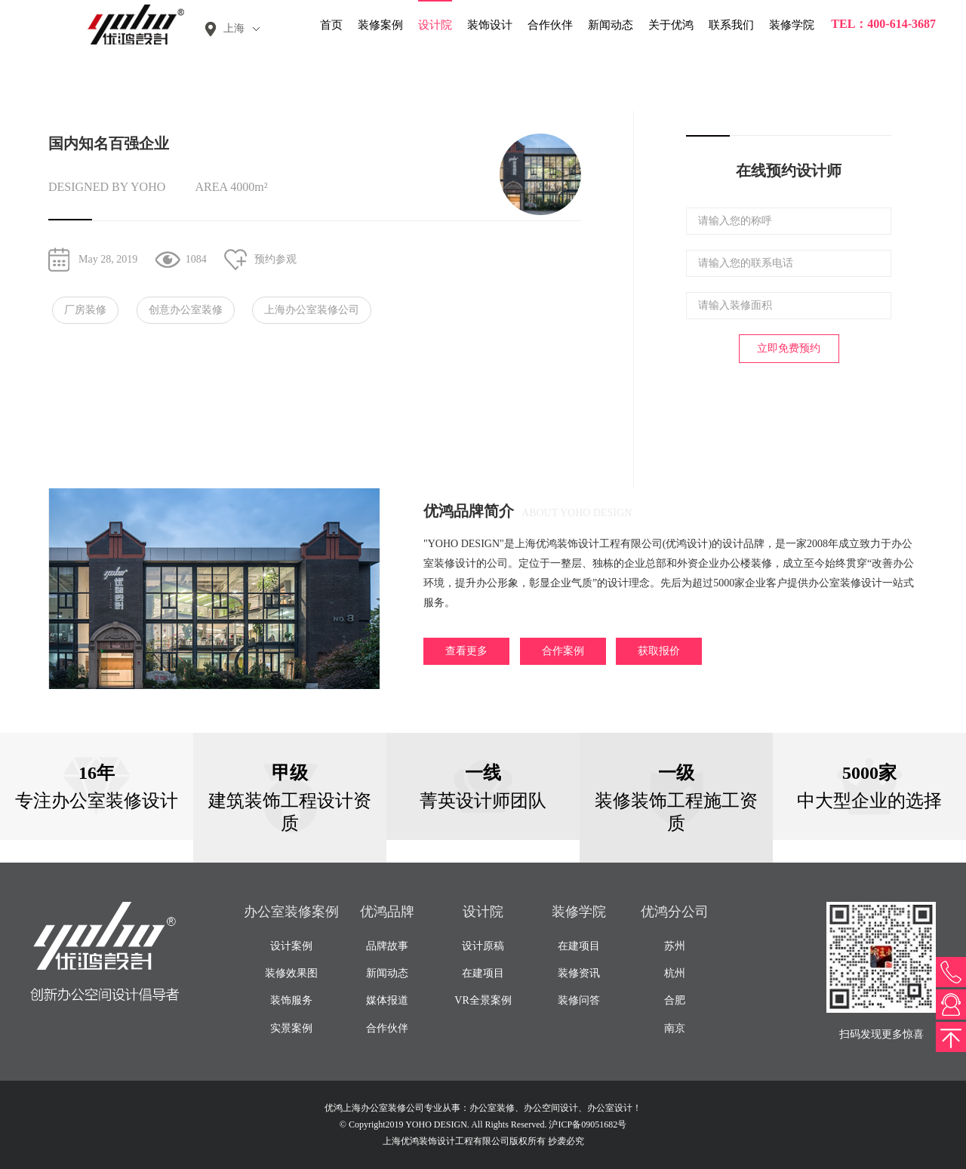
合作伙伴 (550, 25)
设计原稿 (483, 946)
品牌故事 (387, 946)
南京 (674, 1028)
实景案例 (291, 1028)
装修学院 (791, 25)
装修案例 (380, 25)
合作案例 (563, 651)
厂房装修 (85, 309)
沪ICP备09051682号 (587, 1124)
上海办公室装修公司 (311, 309)
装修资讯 (579, 973)
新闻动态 (610, 25)
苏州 (674, 946)
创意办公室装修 (186, 309)
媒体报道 (387, 1000)
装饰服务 (291, 1000)
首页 (331, 25)
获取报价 (659, 651)
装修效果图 (291, 973)
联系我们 (731, 25)
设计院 (435, 25)
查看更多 (466, 651)
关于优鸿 (671, 25)
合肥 (674, 1000)
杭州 (674, 973)
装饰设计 (489, 25)
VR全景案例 (482, 1000)
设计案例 (291, 946)
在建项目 (483, 973)
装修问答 (579, 1000)
